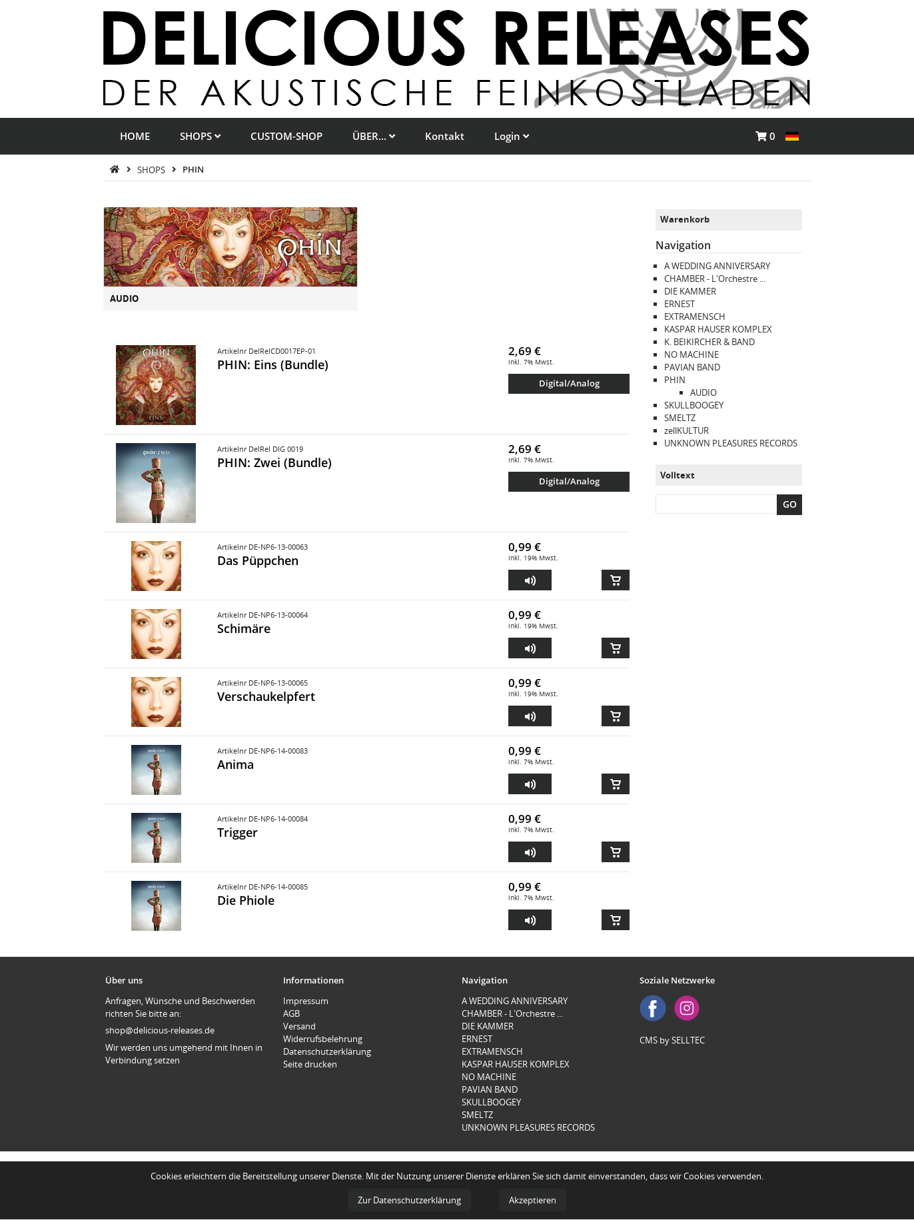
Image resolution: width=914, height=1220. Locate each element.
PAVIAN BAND (692, 367)
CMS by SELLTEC (672, 1040)
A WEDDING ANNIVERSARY (717, 266)
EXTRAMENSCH (694, 316)
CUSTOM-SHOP (286, 136)
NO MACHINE (691, 354)
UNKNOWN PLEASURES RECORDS (730, 443)
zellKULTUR (686, 430)
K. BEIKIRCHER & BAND (709, 342)
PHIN (193, 169)
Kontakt (444, 136)
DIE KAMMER (690, 291)
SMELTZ (679, 418)
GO (790, 504)
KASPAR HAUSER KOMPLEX (718, 329)
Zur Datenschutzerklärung (409, 1200)
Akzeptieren (532, 1200)
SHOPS (200, 136)
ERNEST (679, 304)
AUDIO (124, 299)
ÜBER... (373, 136)
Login (511, 136)
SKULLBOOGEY (693, 405)
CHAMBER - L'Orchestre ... (714, 279)
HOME (135, 136)
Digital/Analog (569, 383)
